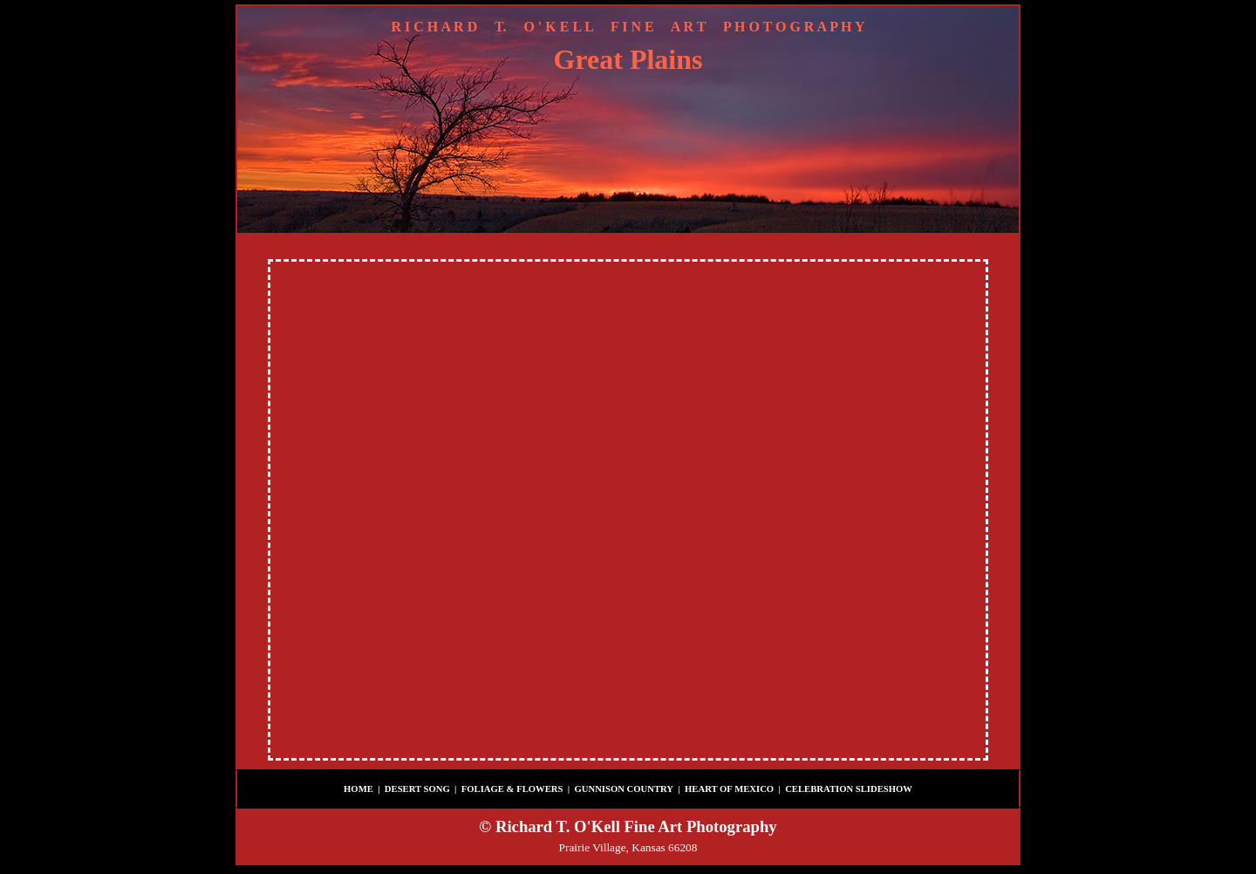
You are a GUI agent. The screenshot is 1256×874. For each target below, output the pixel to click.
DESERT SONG (417, 789)
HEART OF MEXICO (729, 789)
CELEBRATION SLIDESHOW (848, 789)
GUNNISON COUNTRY (623, 789)
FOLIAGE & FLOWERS (512, 789)
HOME (358, 789)
